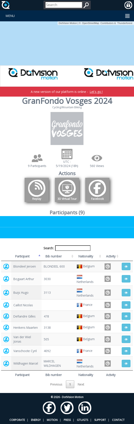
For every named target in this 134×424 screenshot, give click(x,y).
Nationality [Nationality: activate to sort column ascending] (85, 256)
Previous (56, 384)
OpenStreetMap (90, 23)
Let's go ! (96, 92)
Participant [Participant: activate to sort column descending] (22, 256)
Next (81, 384)
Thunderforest (124, 23)
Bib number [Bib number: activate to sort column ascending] (53, 256)
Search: (67, 248)
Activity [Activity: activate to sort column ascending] (111, 256)
